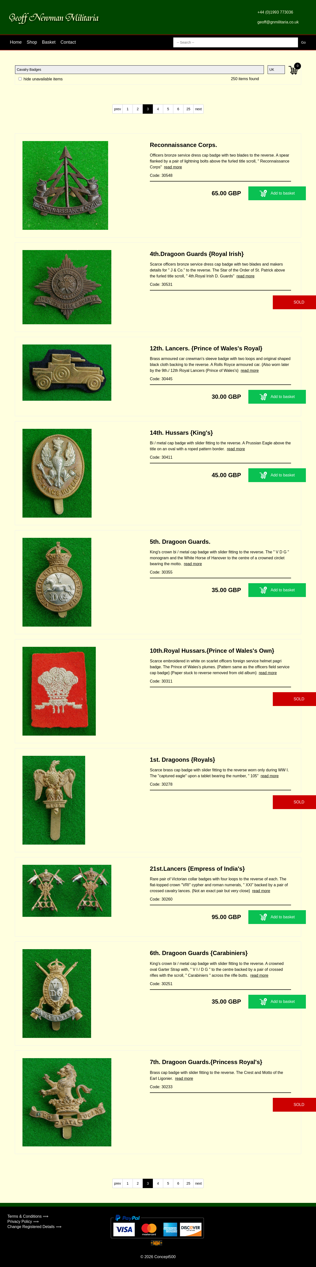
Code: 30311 (161, 681)
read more (173, 167)
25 (188, 109)
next (198, 109)
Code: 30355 (161, 572)
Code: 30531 (161, 284)
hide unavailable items (41, 79)
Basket (49, 42)
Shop (32, 42)
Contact (68, 42)
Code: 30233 (161, 1087)
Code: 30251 (161, 984)
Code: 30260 (161, 899)
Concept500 (165, 1257)
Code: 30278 (161, 784)
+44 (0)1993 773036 (275, 12)
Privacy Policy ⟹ (23, 1221)
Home (16, 42)
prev (117, 109)
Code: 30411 (161, 457)
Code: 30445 (161, 379)
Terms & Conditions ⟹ (27, 1216)
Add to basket (260, 193)
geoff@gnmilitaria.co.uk (278, 22)
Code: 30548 (161, 175)
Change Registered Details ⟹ (34, 1227)
